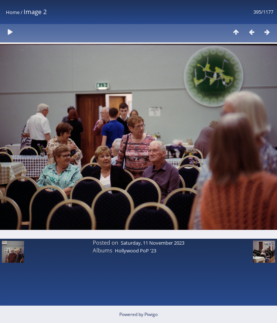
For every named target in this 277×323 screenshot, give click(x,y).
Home (13, 12)
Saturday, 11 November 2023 (152, 242)
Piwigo (151, 314)
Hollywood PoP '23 (135, 250)
